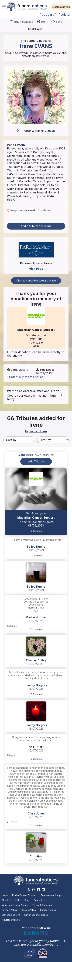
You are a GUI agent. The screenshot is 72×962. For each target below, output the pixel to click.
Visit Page (36, 268)
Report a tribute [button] (36, 431)
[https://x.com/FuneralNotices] (29, 890)
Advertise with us (11, 920)
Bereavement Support (52, 895)
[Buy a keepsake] (21, 21)
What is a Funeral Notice (15, 905)
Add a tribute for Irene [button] (36, 226)
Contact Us (40, 900)
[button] (60, 7)
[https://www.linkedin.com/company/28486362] (43, 890)
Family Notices (48, 910)
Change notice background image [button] (36, 280)
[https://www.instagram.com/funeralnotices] (33, 890)
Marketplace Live (11, 915)
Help (17, 900)
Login (46, 14)
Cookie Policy (28, 910)
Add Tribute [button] (36, 461)
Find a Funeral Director (24, 895)
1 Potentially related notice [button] (25, 377)
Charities (6, 900)
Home (5, 895)
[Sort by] (19, 440)
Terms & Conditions (42, 905)
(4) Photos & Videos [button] (36, 131)
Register (61, 14)
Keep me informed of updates (28, 210)
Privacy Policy (9, 910)
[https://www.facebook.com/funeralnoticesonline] (38, 890)
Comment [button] (36, 531)
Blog (27, 900)
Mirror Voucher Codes (36, 915)
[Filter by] (53, 440)
